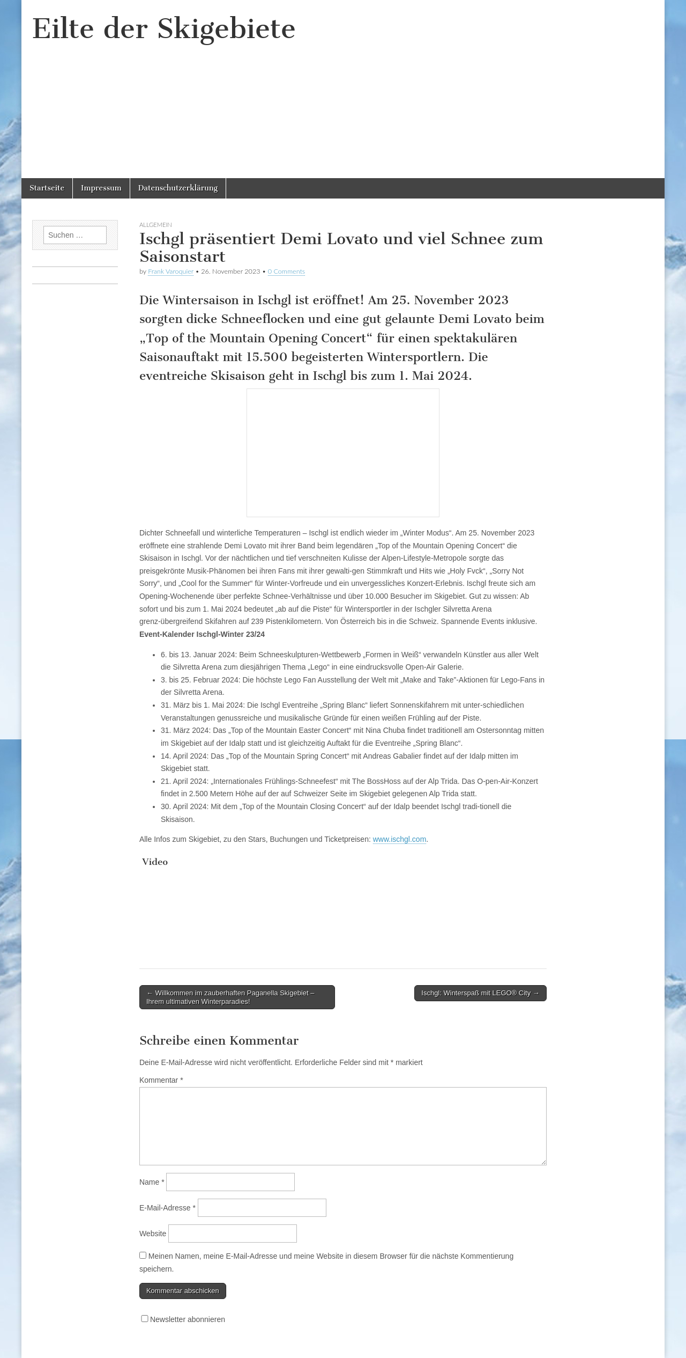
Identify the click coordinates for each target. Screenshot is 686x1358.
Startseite (46, 188)
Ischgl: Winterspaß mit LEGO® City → (480, 993)
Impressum (101, 188)
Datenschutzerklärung (178, 188)
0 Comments (286, 271)
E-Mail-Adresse (167, 1207)
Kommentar (161, 1080)
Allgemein (155, 224)
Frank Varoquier (170, 271)
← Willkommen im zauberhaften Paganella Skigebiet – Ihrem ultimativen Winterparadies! (230, 997)
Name (152, 1182)
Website (152, 1233)
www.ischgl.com (400, 839)
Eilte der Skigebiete (164, 28)
